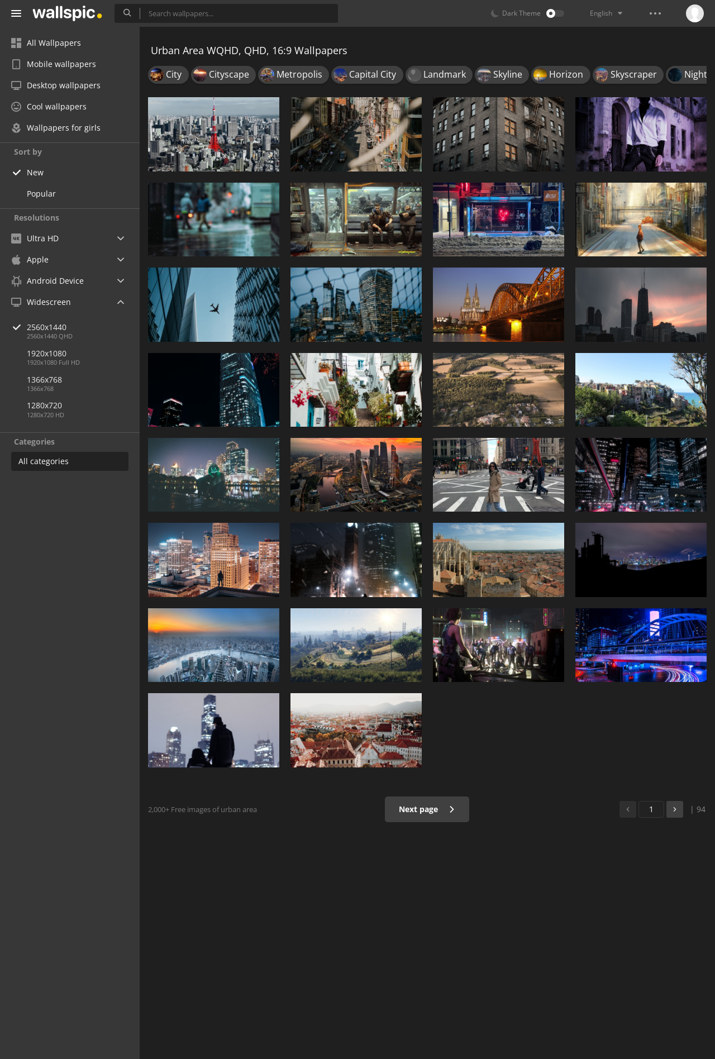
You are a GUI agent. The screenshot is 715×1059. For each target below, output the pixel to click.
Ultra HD (35, 238)
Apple (30, 259)
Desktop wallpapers (56, 85)
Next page (427, 809)
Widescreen (41, 302)
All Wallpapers (46, 42)
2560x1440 (83, 327)
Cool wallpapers (49, 106)
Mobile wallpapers (53, 64)
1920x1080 (46, 353)
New (35, 172)
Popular (41, 193)
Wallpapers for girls (56, 127)
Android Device (47, 281)
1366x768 (44, 379)
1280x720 (44, 405)
